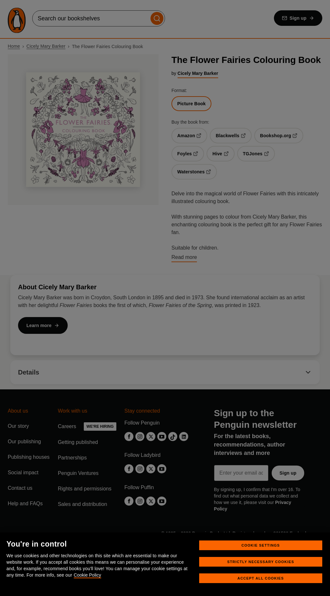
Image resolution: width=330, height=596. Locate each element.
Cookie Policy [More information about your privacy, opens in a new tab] (87, 575)
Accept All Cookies (261, 578)
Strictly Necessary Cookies (260, 562)
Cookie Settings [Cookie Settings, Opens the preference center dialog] (260, 545)
